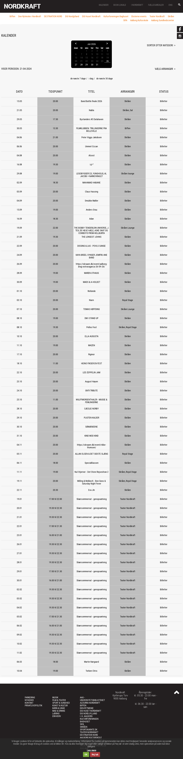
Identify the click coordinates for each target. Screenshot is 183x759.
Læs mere (91, 750)
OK (86, 754)
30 (92, 64)
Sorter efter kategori (160, 45)
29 (86, 64)
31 (97, 64)
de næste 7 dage (78, 78)
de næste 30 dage (104, 78)
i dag (91, 78)
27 (76, 64)
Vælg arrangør (164, 68)
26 (107, 61)
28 (81, 64)
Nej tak (95, 754)
